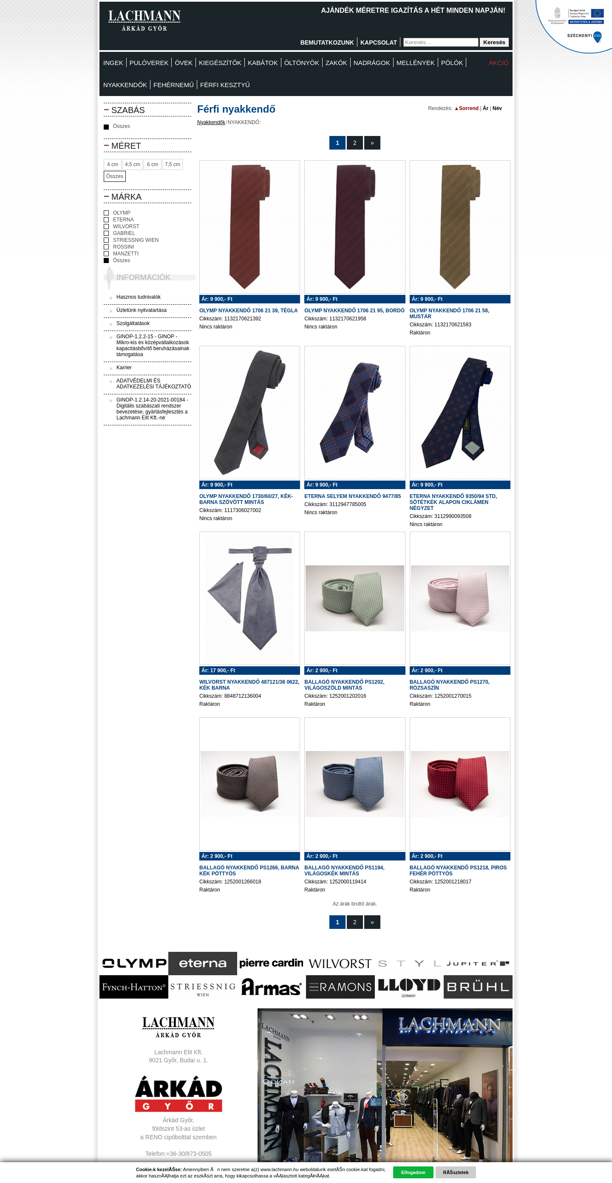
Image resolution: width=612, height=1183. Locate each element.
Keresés (494, 42)
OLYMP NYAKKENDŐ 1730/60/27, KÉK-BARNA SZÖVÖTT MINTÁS (246, 499)
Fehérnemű (173, 84)
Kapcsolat (378, 42)
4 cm (112, 164)
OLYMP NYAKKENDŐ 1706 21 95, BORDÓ (354, 311)
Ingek (113, 62)
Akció (499, 62)
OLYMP (117, 213)
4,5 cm (132, 164)
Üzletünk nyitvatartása (141, 310)
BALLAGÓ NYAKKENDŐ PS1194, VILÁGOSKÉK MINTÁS (344, 871)
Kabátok (263, 62)
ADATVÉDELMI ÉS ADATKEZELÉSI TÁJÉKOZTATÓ (153, 384)
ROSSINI (119, 247)
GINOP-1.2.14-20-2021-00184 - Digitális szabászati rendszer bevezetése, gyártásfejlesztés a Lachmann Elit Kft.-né (152, 409)
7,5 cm (172, 164)
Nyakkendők (125, 84)
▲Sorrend (466, 108)
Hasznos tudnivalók (138, 297)
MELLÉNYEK (416, 62)
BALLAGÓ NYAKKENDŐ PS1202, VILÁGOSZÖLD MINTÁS (344, 685)
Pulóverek (149, 62)
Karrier (124, 368)
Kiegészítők (220, 62)
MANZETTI (121, 254)
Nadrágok (372, 62)
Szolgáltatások (133, 323)
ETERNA (119, 220)
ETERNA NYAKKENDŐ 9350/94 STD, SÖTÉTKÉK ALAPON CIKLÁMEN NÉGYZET (453, 502)
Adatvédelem (178, 1170)
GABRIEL (119, 233)
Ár (485, 108)
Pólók (452, 62)
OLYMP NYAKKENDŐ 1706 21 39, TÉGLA (248, 311)
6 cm (152, 164)
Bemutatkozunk (327, 42)
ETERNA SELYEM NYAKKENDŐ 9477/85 (352, 496)
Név (497, 108)
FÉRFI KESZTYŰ (225, 84)
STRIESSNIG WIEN (131, 240)
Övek (184, 62)
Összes (117, 126)
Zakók (336, 62)
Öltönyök (301, 62)
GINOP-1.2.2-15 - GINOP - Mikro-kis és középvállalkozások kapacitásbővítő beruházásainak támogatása (152, 345)
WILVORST (121, 226)
